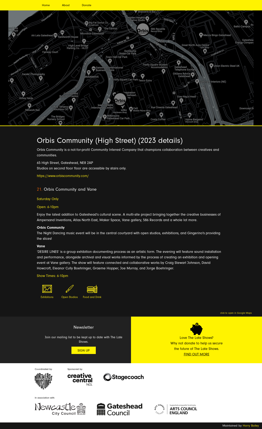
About (66, 5)
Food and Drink (92, 297)
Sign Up (84, 350)
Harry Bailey (251, 425)
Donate (86, 5)
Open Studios (69, 297)
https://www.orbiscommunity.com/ (63, 176)
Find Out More (196, 354)
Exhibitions (47, 297)
